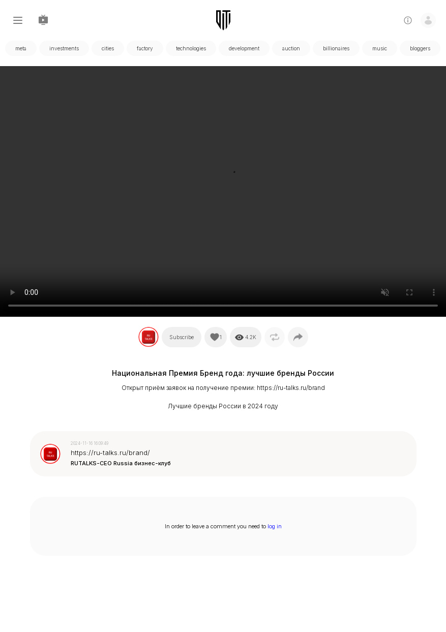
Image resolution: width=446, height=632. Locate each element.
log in (274, 526)
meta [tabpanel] (20, 48)
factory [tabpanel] (145, 48)
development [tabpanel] (244, 48)
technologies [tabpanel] (191, 48)
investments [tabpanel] (64, 48)
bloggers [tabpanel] (420, 48)
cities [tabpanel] (108, 48)
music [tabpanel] (379, 48)
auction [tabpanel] (291, 48)
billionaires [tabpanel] (336, 48)
